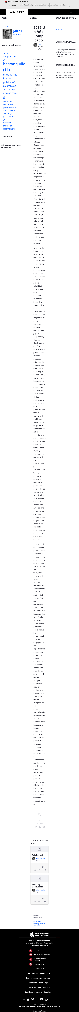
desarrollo (9, 89)
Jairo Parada (42, 44)
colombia (10, 86)
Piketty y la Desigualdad (37, 885)
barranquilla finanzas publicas (10, 78)
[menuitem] (24, 5)
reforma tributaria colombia (9, 125)
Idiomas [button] (13, 6)
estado (7, 113)
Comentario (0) (39, 816)
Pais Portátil (37, 855)
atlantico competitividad (10, 56)
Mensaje (40, 824)
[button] (68, 6)
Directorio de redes (39, 1004)
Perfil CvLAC (60, 30)
